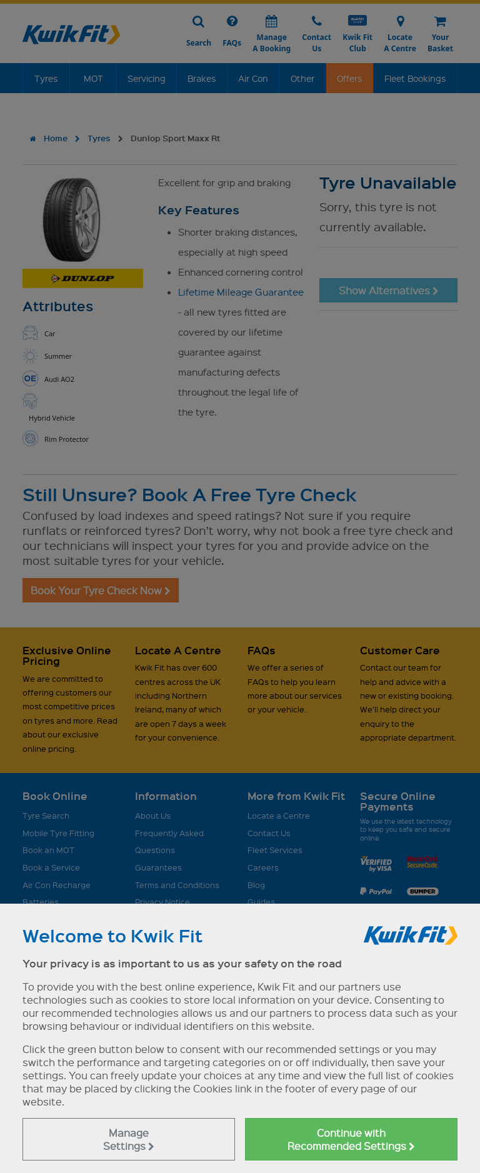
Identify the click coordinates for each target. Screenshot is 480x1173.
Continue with (351, 1139)
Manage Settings (128, 1139)
